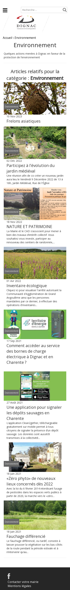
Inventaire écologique (27, 285)
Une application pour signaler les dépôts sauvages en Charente (34, 413)
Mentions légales (19, 586)
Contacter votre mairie (23, 582)
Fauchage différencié (26, 536)
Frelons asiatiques (24, 121)
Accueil (6, 3)
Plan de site (24, 3)
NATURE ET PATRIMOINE (29, 226)
